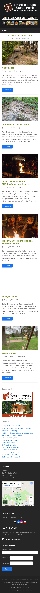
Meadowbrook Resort (9, 450)
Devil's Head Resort (8, 443)
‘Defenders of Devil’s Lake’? (15, 124)
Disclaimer (26, 587)
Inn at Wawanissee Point (10, 447)
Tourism (21, 300)
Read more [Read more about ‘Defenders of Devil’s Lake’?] (7, 147)
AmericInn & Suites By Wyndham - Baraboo (16, 428)
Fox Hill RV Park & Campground (12, 435)
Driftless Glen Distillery (10, 445)
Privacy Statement (16, 587)
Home (12, 38)
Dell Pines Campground (10, 440)
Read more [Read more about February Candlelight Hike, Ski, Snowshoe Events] (7, 266)
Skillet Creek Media (24, 579)
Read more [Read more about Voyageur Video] (7, 319)
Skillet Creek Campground (11, 457)
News (22, 128)
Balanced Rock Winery (9, 431)
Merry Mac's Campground (11, 426)
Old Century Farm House (10, 452)
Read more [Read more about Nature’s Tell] (7, 90)
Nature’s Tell (8, 67)
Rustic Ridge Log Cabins (10, 455)
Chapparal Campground (10, 438)
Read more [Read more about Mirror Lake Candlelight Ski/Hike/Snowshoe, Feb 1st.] (7, 206)
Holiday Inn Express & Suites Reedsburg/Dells (17, 433)
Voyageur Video (10, 296)
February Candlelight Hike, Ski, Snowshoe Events (17, 242)
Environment (20, 71)
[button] (5, 31)
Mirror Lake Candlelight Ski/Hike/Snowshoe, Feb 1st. (16, 182)
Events (21, 187)
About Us (29, 590)
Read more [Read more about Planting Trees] (7, 378)
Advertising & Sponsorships (16, 590)
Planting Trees (9, 353)
